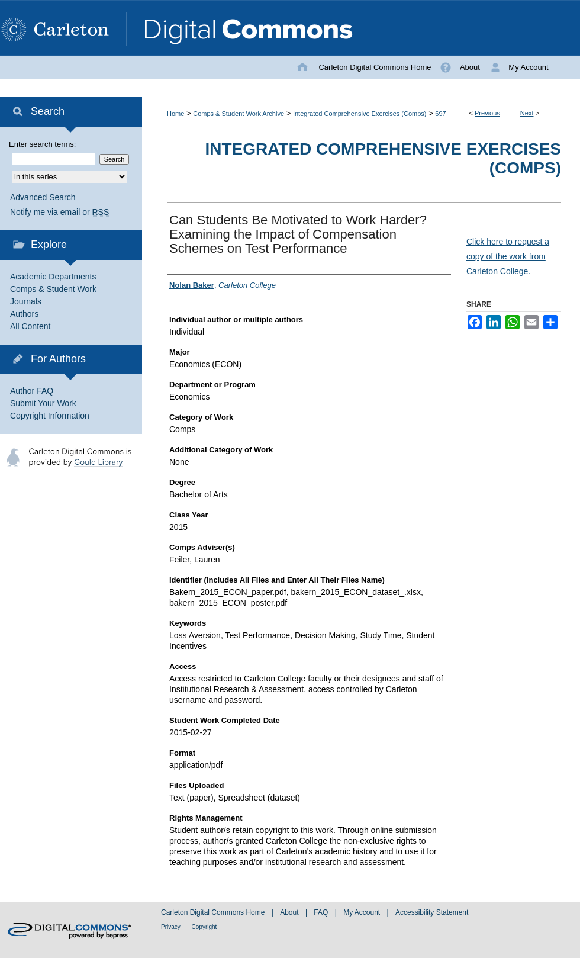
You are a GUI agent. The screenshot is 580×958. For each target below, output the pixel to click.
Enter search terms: (42, 144)
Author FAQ (31, 391)
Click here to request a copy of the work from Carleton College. (507, 256)
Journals (25, 301)
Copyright (204, 927)
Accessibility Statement (431, 912)
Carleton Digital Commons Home (214, 912)
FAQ (322, 912)
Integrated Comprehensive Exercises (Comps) (360, 113)
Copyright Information (49, 415)
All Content (30, 326)
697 (440, 113)
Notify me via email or (59, 212)
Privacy (171, 927)
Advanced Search (43, 197)
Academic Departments (53, 276)
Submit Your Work (43, 403)
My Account (362, 912)
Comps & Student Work (53, 289)
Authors (24, 314)
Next (527, 113)
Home (175, 113)
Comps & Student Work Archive (238, 113)
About (290, 912)
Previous (487, 113)
